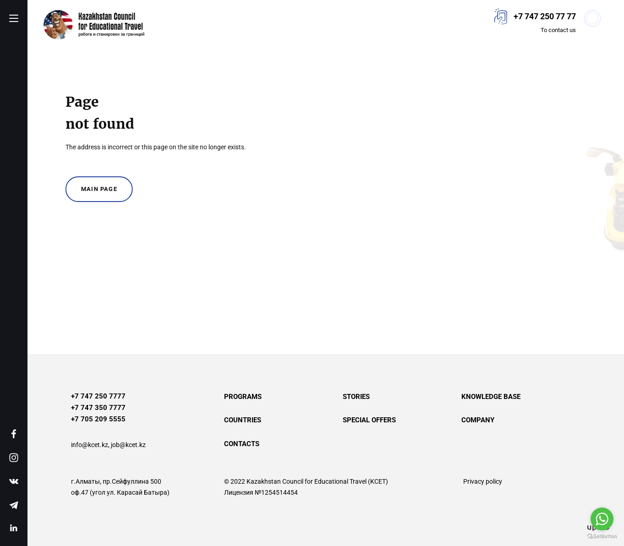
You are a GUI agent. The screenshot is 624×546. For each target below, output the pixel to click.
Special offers (369, 420)
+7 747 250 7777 (98, 396)
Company (477, 420)
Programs (243, 397)
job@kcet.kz (128, 444)
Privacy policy (482, 481)
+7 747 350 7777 (98, 408)
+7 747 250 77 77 (545, 16)
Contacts (241, 444)
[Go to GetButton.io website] (602, 537)
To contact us (558, 30)
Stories (356, 397)
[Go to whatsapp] (602, 519)
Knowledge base (490, 397)
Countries (242, 420)
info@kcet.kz (89, 444)
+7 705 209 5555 (98, 419)
